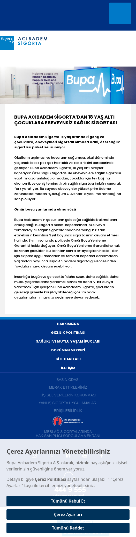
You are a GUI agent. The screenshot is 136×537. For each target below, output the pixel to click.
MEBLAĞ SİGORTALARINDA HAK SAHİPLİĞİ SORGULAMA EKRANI (68, 434)
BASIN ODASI (67, 380)
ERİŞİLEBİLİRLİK (68, 411)
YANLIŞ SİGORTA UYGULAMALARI (68, 403)
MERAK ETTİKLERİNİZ (68, 387)
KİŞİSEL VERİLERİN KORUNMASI (68, 395)
